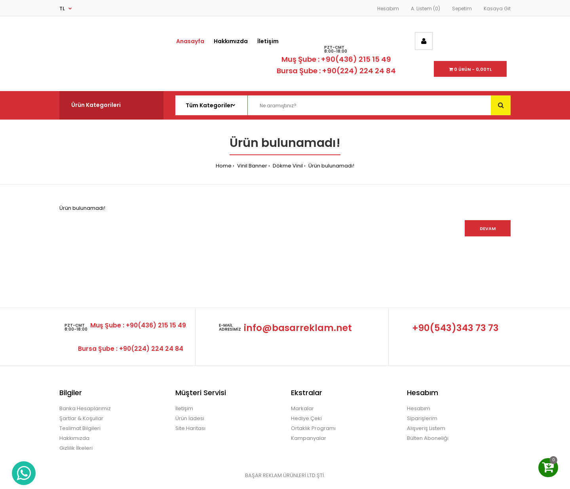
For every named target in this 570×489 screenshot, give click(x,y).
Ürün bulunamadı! (330, 165)
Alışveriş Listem (426, 428)
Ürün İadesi (189, 418)
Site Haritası (190, 428)
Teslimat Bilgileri (80, 428)
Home (224, 165)
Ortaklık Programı (313, 428)
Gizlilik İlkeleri (76, 448)
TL (62, 8)
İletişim (184, 408)
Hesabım (388, 8)
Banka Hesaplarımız (85, 408)
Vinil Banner (251, 165)
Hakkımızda (74, 438)
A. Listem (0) (425, 8)
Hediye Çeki (306, 418)
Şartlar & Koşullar (81, 418)
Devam (488, 228)
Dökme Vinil (287, 165)
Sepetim (462, 8)
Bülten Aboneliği (427, 438)
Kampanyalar (308, 438)
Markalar (302, 408)
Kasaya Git (497, 8)
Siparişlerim (422, 418)
